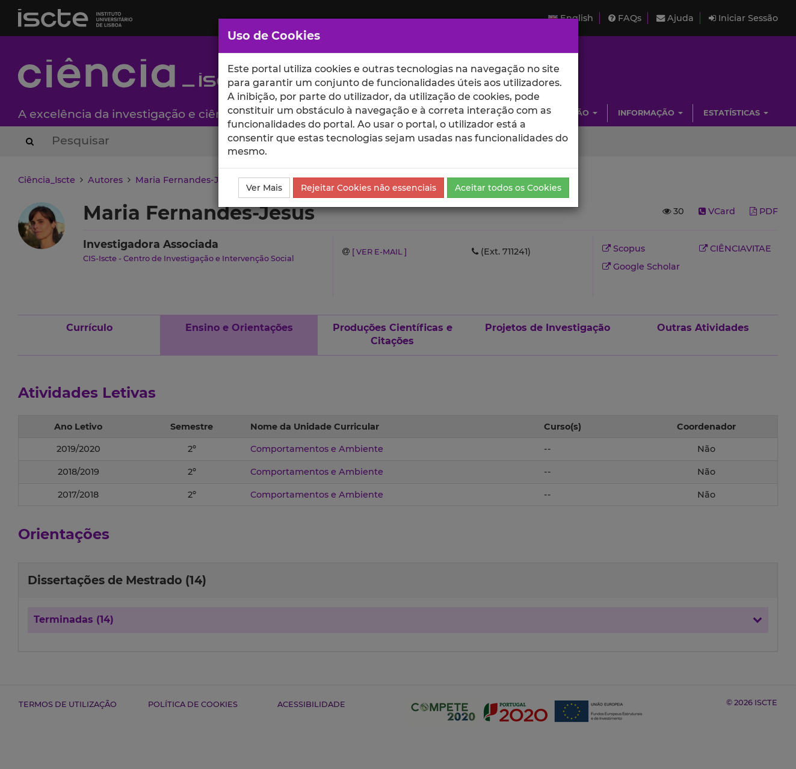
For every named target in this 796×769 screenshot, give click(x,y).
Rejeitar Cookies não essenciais (368, 187)
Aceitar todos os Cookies (508, 187)
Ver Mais (264, 187)
